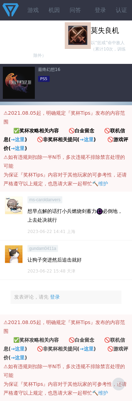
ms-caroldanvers (45, 199)
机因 (54, 10)
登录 (100, 10)
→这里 (18, 139)
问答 (75, 10)
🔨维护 (100, 183)
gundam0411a (42, 248)
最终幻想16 (49, 69)
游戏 (33, 10)
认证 (121, 10)
